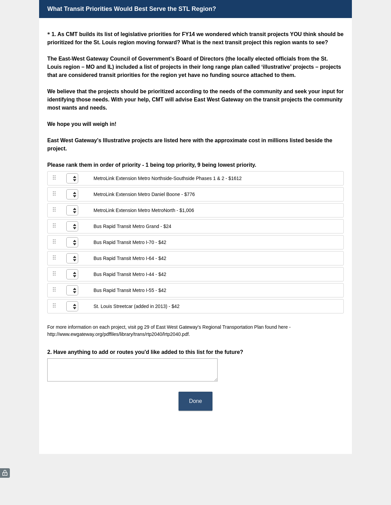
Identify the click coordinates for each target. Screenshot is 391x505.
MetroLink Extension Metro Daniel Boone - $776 (144, 194)
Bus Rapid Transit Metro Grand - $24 (132, 226)
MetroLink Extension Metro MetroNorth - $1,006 (144, 210)
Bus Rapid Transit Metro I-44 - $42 (130, 274)
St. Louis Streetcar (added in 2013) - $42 (137, 306)
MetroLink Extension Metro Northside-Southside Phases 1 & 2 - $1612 (168, 178)
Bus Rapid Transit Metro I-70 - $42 (130, 242)
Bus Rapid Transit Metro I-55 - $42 (130, 290)
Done (195, 401)
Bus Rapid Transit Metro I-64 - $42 (130, 258)
